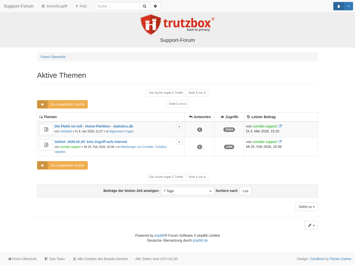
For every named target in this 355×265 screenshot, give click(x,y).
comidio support (265, 126)
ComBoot (317, 259)
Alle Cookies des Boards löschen (100, 259)
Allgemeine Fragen (121, 131)
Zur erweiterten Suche (61, 104)
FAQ (80, 6)
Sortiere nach (227, 191)
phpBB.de (200, 240)
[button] (187, 191)
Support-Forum (19, 6)
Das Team (54, 259)
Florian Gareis (340, 259)
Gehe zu (307, 207)
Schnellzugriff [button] (54, 6)
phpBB (159, 235)
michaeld (66, 131)
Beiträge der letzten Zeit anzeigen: (159, 191)
